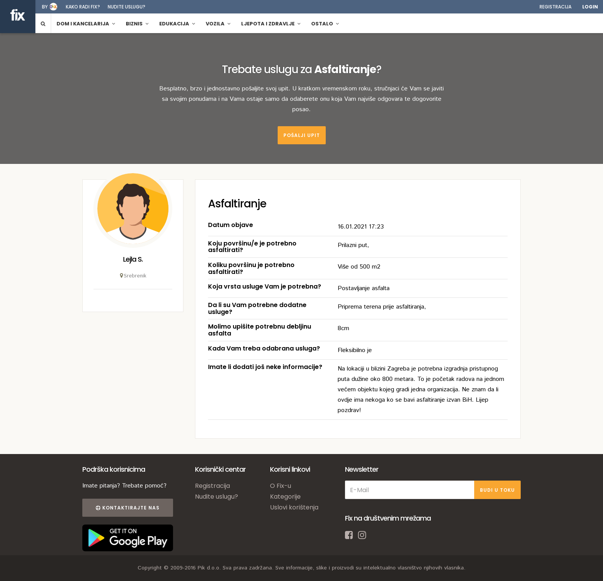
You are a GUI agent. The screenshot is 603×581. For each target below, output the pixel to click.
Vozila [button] (218, 23)
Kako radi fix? (83, 6)
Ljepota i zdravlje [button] (270, 23)
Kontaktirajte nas (128, 507)
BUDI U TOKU (497, 490)
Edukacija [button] (177, 23)
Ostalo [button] (325, 23)
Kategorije (285, 496)
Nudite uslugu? (126, 6)
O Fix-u (280, 485)
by (45, 6)
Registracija (555, 6)
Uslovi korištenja (294, 507)
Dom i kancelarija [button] (86, 23)
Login (590, 6)
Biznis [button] (137, 23)
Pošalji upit (301, 135)
